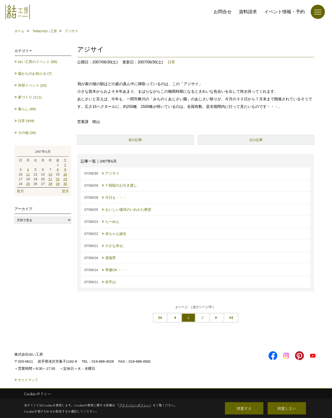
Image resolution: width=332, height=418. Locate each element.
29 (58, 184)
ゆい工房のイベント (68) (37, 62)
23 (65, 179)
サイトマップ (28, 380)
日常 (171, 62)
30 (65, 184)
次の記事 (256, 140)
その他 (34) (27, 133)
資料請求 (248, 11)
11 (28, 174)
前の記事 (135, 140)
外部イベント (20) (32, 85)
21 (50, 179)
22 (58, 179)
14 (50, 174)
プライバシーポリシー (134, 405)
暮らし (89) (27, 109)
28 (50, 184)
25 (28, 184)
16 (65, 174)
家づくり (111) (29, 97)
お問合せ (223, 11)
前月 (20, 191)
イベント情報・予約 (284, 11)
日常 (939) (26, 121)
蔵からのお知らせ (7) (35, 73)
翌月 (65, 191)
